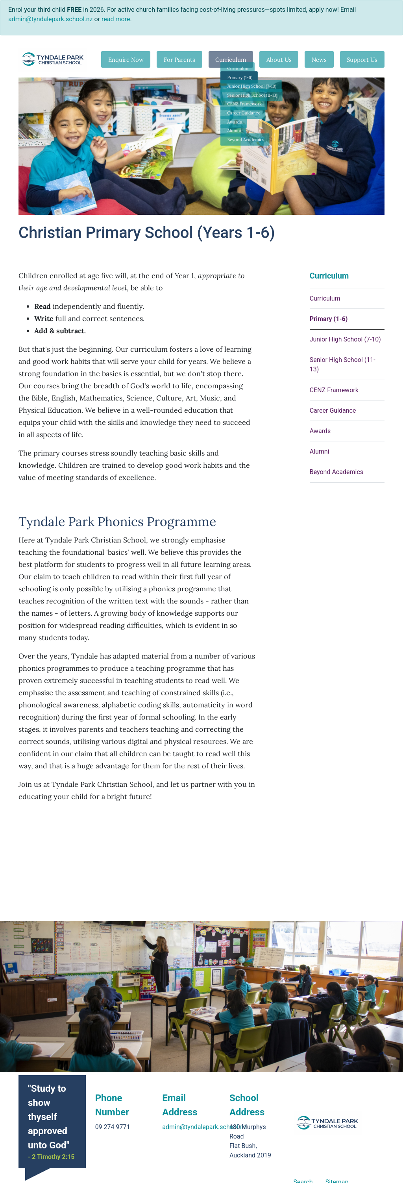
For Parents (175, 59)
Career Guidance (333, 410)
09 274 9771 (112, 1127)
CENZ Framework (334, 390)
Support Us (362, 59)
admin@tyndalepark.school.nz (204, 1127)
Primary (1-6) (329, 319)
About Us (276, 59)
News (317, 59)
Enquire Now (121, 59)
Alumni (319, 451)
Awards (320, 431)
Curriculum (228, 59)
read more (116, 19)
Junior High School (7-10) (345, 339)
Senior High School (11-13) (342, 364)
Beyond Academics (336, 472)
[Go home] (52, 60)
